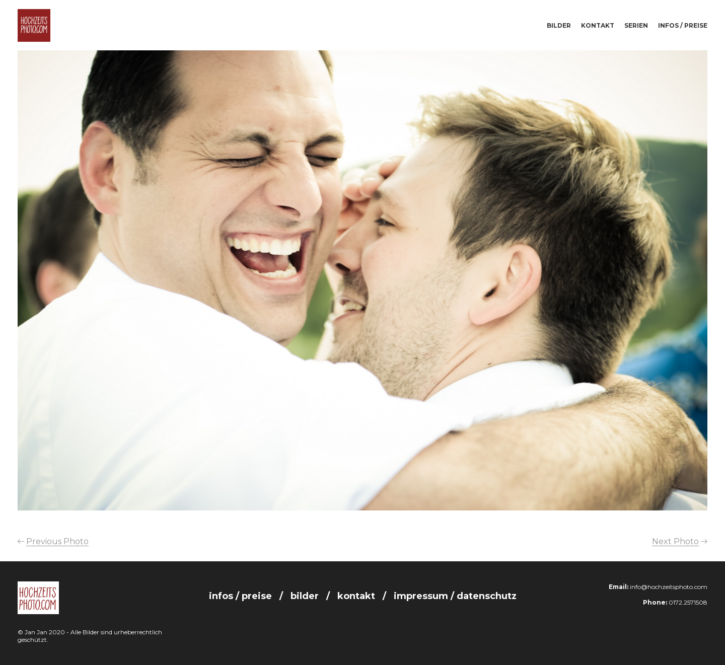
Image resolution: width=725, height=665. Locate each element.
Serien (636, 25)
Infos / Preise (682, 25)
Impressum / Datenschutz (455, 596)
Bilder (559, 25)
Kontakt (597, 25)
